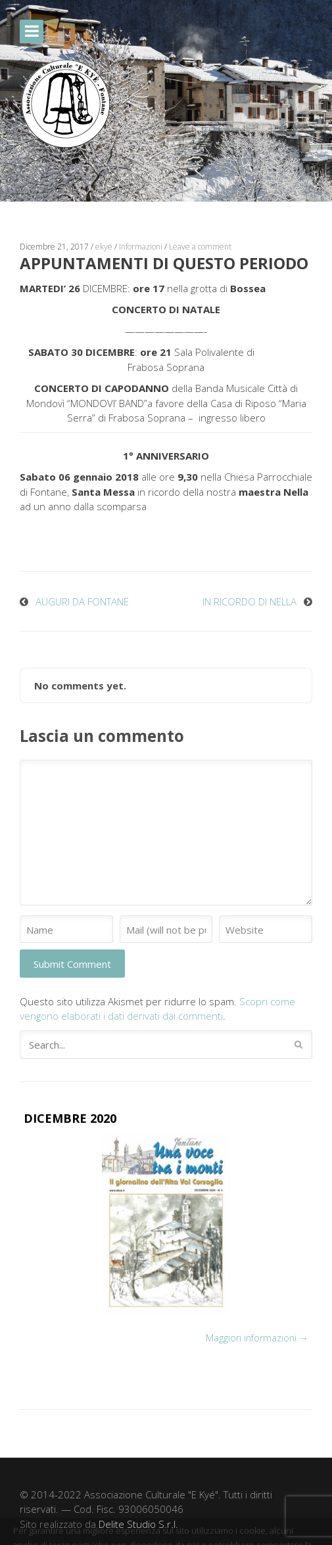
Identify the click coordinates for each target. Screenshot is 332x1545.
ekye (103, 246)
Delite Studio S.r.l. (138, 1524)
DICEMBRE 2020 (70, 1118)
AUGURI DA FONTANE (82, 601)
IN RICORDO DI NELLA (249, 601)
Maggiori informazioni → (257, 1338)
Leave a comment (200, 246)
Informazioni (140, 246)
